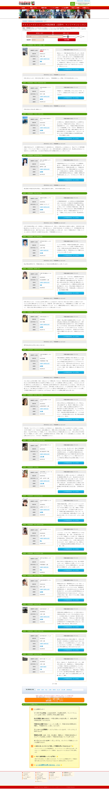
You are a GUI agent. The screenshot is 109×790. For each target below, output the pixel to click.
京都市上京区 (46, 589)
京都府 (41, 58)
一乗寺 (50, 689)
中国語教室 (25, 774)
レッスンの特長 (54, 7)
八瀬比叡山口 (69, 689)
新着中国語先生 (40, 777)
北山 (41, 569)
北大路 (41, 253)
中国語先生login (87, 0)
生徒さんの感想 (75, 7)
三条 (41, 669)
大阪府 (41, 666)
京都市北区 (45, 250)
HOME (23, 7)
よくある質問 (65, 7)
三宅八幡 (42, 456)
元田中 (42, 689)
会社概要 (52, 774)
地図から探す (66, 33)
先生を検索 (66, 39)
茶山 (41, 541)
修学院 (41, 99)
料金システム (33, 7)
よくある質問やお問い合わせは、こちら (48, 765)
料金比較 (25, 778)
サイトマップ (53, 778)
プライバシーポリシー (54, 777)
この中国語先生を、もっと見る (71, 69)
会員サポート (39, 781)
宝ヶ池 (58, 689)
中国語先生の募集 (67, 774)
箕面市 (44, 666)
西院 (41, 61)
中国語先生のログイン (68, 775)
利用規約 (52, 775)
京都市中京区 (46, 58)
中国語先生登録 (80, 0)
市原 (41, 285)
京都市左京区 (46, 96)
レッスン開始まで (27, 777)
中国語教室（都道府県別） (41, 779)
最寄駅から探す (39, 33)
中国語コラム (85, 7)
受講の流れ (44, 7)
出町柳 (41, 130)
